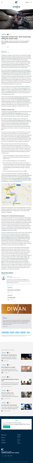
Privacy (18, 441)
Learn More (5, 326)
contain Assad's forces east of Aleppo (19, 89)
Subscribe (7, 426)
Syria (28, 332)
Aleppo (3, 89)
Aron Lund (4, 51)
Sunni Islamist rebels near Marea (17, 258)
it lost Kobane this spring (22, 176)
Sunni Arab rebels (23, 88)
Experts (3, 442)
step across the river (15, 261)
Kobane (17, 79)
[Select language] (27, 2)
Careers (18, 440)
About (3, 440)
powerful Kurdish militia (18, 64)
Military (17, 332)
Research (4, 435)
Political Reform (5, 332)
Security (12, 332)
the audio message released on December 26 (19, 96)
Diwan (10, 34)
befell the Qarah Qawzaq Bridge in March (22, 179)
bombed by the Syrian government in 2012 (10, 175)
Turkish (25, 256)
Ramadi (5, 94)
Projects (19, 434)
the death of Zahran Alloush (13, 58)
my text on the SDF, (10, 111)
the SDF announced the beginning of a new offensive (19, 120)
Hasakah (4, 77)
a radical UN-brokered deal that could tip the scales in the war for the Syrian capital (16, 57)
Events (18, 436)
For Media (19, 443)
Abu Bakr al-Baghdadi (19, 98)
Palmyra (9, 91)
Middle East (23, 332)
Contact (18, 439)
